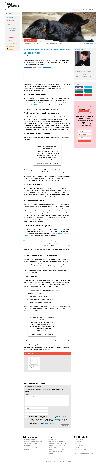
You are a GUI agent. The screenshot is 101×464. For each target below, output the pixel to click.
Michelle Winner (81, 49)
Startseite (26, 43)
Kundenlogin (12, 30)
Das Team (77, 443)
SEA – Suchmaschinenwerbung (32, 443)
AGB (76, 451)
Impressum (78, 447)
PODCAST (11, 49)
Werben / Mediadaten (80, 439)
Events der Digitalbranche (56, 451)
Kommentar (28, 394)
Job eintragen (12, 28)
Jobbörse (10, 27)
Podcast (51, 453)
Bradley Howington (91, 43)
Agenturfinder (53, 439)
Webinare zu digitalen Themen (57, 445)
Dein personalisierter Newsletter (57, 441)
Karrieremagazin (12, 23)
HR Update (10, 25)
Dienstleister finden (54, 447)
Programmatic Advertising (30, 447)
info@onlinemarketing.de (55, 419)
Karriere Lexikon (12, 34)
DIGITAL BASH (12, 46)
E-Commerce (27, 445)
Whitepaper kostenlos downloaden (58, 443)
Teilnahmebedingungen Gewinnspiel (84, 453)
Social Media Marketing (30, 439)
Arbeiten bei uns (79, 445)
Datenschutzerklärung (49, 423)
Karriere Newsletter (13, 32)
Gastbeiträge (78, 441)
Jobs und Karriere (34, 43)
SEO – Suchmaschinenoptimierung (33, 441)
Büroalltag (43, 43)
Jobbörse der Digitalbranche (56, 449)
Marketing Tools (28, 449)
